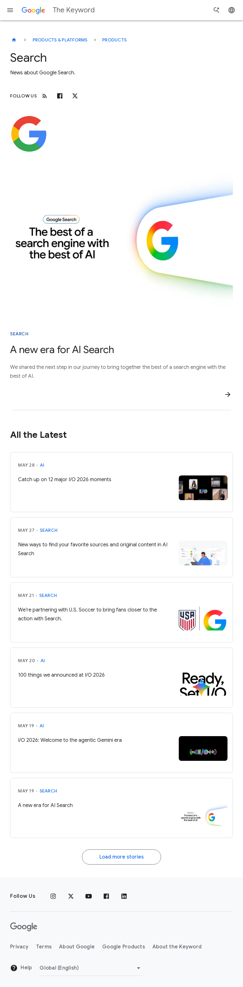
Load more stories (121, 857)
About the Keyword (177, 947)
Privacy (19, 947)
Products (114, 40)
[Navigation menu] (10, 10)
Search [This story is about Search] (19, 334)
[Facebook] (59, 95)
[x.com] (75, 95)
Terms (44, 947)
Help (21, 968)
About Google (77, 947)
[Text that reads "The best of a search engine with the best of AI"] (121, 240)
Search (49, 530)
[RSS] (44, 95)
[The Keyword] (14, 39)
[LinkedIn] (124, 896)
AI (42, 465)
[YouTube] (88, 896)
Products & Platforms (60, 40)
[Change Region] (91, 968)
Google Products (123, 947)
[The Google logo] (23, 926)
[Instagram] (53, 896)
